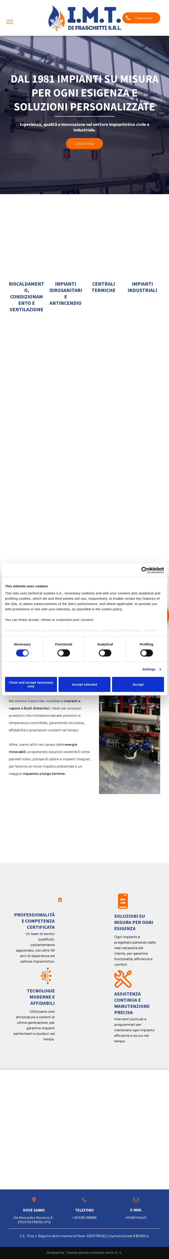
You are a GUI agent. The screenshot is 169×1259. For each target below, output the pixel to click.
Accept (137, 684)
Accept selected (84, 684)
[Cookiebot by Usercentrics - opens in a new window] (144, 570)
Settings (149, 669)
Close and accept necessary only (31, 684)
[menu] (9, 22)
